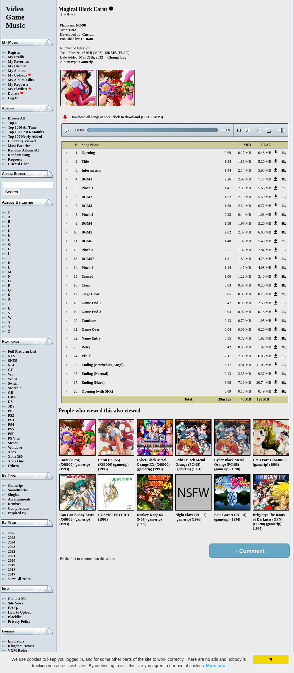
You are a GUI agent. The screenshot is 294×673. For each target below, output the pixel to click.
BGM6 (87, 241)
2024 (11, 542)
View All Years (19, 579)
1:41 (228, 188)
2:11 (228, 356)
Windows (15, 447)
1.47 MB (244, 267)
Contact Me (17, 598)
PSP (11, 434)
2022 (11, 551)
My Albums (17, 71)
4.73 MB (264, 259)
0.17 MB (244, 153)
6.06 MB (264, 356)
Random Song (19, 155)
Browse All (16, 118)
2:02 (228, 232)
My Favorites (18, 61)
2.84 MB (264, 250)
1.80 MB (244, 259)
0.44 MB (244, 214)
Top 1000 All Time (22, 127)
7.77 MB (264, 179)
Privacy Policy (19, 621)
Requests (15, 159)
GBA (12, 397)
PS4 (11, 424)
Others (13, 466)
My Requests (18, 84)
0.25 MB (264, 294)
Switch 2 (14, 388)
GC (10, 370)
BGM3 (87, 206)
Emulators (16, 641)
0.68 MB (244, 347)
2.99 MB (244, 179)
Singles (13, 495)
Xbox (12, 452)
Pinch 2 (87, 214)
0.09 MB (244, 294)
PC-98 (81, 25)
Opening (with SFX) (97, 391)
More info (215, 665)
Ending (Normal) (95, 374)
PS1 (11, 411)
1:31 (228, 259)
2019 (11, 565)
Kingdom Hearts (21, 646)
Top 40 (13, 123)
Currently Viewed (22, 141)
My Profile (16, 57)
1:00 (228, 276)
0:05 (228, 294)
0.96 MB (244, 303)
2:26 (228, 179)
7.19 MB (244, 382)
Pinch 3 (87, 250)
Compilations (18, 508)
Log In (13, 98)
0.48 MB (264, 153)
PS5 (11, 429)
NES (11, 356)
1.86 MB (244, 161)
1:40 (228, 241)
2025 (11, 538)
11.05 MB (264, 365)
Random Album (20, 150)
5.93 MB (264, 170)
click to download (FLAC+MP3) (138, 117)
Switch (13, 383)
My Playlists (19, 89)
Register (14, 52)
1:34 (228, 161)
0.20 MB (264, 285)
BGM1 (87, 179)
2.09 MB (244, 356)
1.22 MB (244, 276)
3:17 (228, 365)
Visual (86, 356)
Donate (15, 93)
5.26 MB (264, 223)
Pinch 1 (87, 188)
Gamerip (86, 62)
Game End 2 (91, 312)
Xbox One (16, 461)
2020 (11, 560)
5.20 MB (264, 161)
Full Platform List (22, 351)
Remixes (14, 504)
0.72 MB (244, 338)
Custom (88, 34)
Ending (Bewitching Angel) (103, 365)
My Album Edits (21, 80)
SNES (12, 360)
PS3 (11, 420)
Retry (86, 347)
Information (91, 170)
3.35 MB (244, 374)
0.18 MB (264, 312)
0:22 (228, 214)
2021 (11, 556)
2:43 (228, 374)
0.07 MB (244, 285)
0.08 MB (244, 329)
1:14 (228, 267)
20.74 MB (263, 382)
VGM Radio (17, 650)
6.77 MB (264, 206)
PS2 (11, 415)
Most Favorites (19, 146)
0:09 (228, 153)
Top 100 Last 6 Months (26, 132)
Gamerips (15, 485)
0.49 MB (264, 391)
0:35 (228, 338)
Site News (15, 603)
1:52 (228, 197)
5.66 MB (264, 188)
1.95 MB (264, 321)
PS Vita (13, 438)
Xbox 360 (15, 456)
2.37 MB (244, 232)
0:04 (228, 329)
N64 (11, 365)
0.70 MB (244, 321)
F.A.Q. (13, 608)
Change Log (116, 57)
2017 (11, 574)
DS (10, 402)
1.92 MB (244, 241)
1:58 (228, 206)
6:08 (228, 382)
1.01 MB (264, 214)
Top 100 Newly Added (25, 136)
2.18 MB (244, 197)
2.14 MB (244, 170)
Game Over (91, 329)
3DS (11, 406)
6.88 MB (264, 232)
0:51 (228, 250)
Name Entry (91, 338)
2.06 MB (244, 188)
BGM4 (87, 223)
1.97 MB (244, 223)
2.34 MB (244, 206)
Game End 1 (91, 303)
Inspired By (17, 513)
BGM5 (87, 232)
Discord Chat (18, 164)
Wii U (12, 379)
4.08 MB (264, 267)
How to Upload (19, 612)
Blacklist (15, 617)
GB (10, 392)
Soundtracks (18, 490)
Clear (86, 285)
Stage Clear (91, 294)
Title (85, 161)
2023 (11, 547)
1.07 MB (244, 250)
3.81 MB (244, 365)
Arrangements (19, 499)
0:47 (228, 303)
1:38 (228, 223)
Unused (87, 276)
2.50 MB (264, 303)
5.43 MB (264, 241)
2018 (11, 570)
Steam (13, 443)
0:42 (228, 347)
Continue (89, 321)
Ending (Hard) (93, 382)
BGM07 (88, 259)
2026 (11, 533)
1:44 (228, 170)
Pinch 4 (87, 267)
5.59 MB (264, 197)
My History (17, 66)
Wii (10, 374)
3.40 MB (264, 276)
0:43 (228, 321)
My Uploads (19, 75)
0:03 (228, 285)
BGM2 (87, 197)
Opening (88, 153)
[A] (36, 150)
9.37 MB (264, 374)
